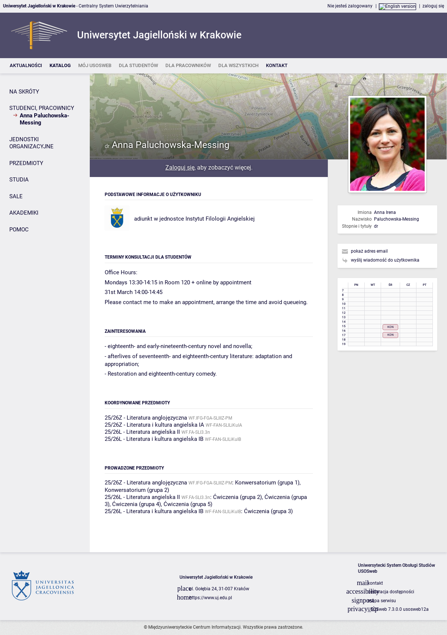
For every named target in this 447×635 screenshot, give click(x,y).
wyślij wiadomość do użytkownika (385, 260)
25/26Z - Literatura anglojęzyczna (146, 417)
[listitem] (26, 65)
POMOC (19, 229)
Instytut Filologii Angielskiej (220, 218)
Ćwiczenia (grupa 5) (188, 504)
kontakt (375, 583)
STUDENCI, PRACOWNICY (41, 108)
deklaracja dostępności (391, 591)
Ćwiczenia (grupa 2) (237, 497)
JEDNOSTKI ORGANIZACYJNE (31, 143)
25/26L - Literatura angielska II (142, 432)
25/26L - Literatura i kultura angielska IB (154, 439)
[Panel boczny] (45, 313)
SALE (16, 196)
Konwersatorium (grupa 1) (267, 482)
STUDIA (19, 179)
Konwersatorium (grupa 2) (137, 490)
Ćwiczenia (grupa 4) (136, 504)
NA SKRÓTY (24, 91)
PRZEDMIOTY (26, 163)
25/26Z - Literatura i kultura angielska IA (154, 424)
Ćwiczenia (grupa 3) (268, 511)
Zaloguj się (179, 167)
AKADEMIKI (23, 212)
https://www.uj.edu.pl (210, 597)
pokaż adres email (369, 251)
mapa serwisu (382, 600)
